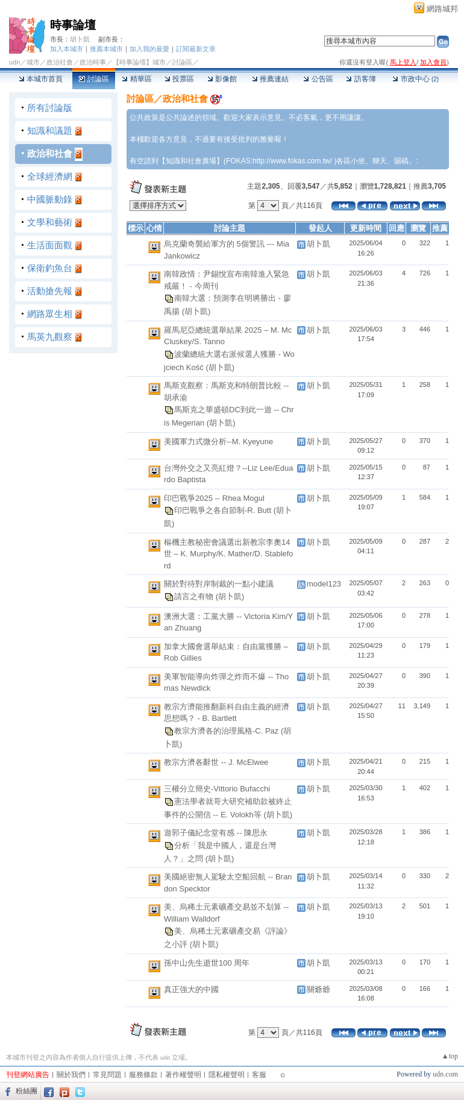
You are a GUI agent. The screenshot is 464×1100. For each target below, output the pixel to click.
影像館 (222, 79)
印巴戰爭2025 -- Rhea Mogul (214, 498)
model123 (324, 583)
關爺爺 (318, 989)
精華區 (136, 79)
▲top (450, 1056)
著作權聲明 (183, 1074)
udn (14, 62)
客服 (259, 1074)
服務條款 (143, 1074)
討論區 (93, 79)
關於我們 (71, 1074)
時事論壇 (73, 25)
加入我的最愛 (149, 48)
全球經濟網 (49, 176)
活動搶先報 (49, 291)
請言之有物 (195, 595)
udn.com (445, 1074)
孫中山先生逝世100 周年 (206, 962)
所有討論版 (49, 107)
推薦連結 (270, 79)
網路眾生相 (49, 314)
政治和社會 (49, 153)
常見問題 (107, 1074)
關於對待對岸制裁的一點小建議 (219, 583)
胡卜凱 (80, 39)
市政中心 (415, 79)
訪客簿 (360, 79)
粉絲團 (26, 1091)
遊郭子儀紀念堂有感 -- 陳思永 (216, 832)
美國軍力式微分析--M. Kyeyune (218, 441)
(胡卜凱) (196, 311)
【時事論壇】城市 (139, 62)
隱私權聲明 (226, 1074)
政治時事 (93, 62)
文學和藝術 (49, 222)
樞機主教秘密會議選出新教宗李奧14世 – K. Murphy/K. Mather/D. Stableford (228, 554)
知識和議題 (49, 130)
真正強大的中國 (191, 989)
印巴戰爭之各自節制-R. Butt (224, 510)
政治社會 (59, 62)
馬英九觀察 (49, 337)
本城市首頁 (41, 79)
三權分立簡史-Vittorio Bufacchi (217, 788)
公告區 (318, 79)
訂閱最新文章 (196, 48)
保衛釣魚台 (49, 268)
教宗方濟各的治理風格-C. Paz (227, 730)
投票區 (179, 79)
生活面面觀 (49, 245)
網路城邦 (442, 8)
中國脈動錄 (49, 199)
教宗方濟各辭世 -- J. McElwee (216, 762)
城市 (33, 62)
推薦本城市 (106, 48)
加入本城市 (66, 48)
